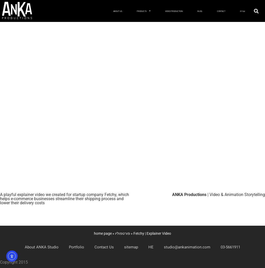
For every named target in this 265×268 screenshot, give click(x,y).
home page (103, 233)
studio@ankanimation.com (187, 247)
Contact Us (104, 247)
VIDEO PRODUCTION (174, 11)
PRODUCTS (143, 10)
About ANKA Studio (42, 247)
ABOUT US (117, 11)
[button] (256, 11)
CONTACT (221, 11)
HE (151, 247)
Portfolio (76, 247)
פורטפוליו (122, 233)
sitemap (131, 247)
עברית (242, 11)
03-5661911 (230, 247)
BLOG (199, 11)
